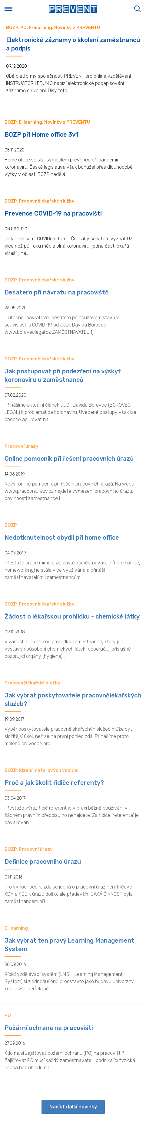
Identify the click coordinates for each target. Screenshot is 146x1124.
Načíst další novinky (73, 1111)
